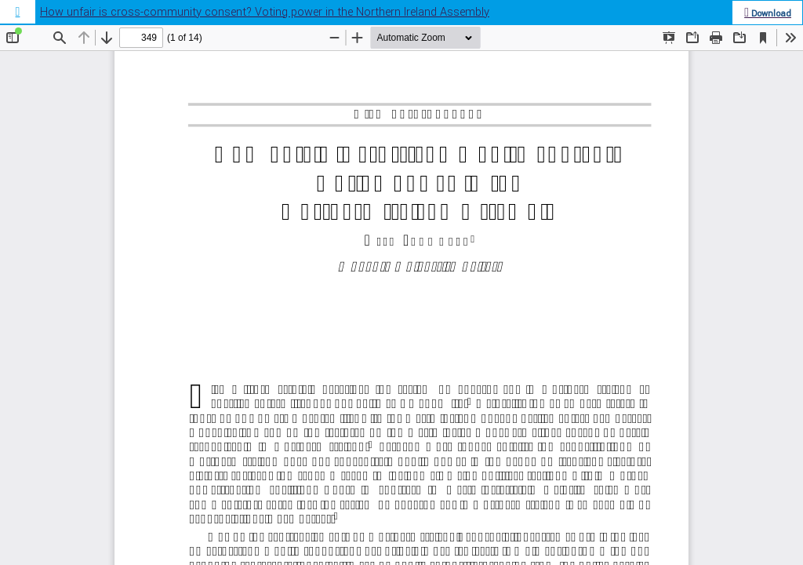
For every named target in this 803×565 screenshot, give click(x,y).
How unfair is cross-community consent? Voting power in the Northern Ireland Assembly (264, 12)
